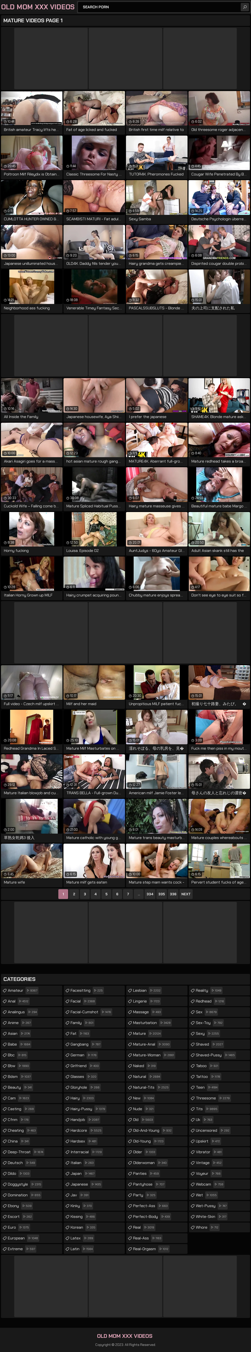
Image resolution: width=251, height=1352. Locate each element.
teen (207, 1087)
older (144, 1152)
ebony (20, 1206)
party (145, 1195)
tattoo (208, 1076)
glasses (84, 1076)
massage (147, 1012)
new (144, 1098)
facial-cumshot (91, 1012)
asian (19, 1033)
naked (145, 1066)
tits (207, 1109)
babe (19, 1044)
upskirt (208, 1141)
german (84, 1055)
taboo (207, 1066)
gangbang (86, 1044)
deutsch (22, 1162)
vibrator (209, 1152)
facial (83, 1001)
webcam (210, 1184)
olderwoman (150, 1162)
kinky (82, 1206)
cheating (22, 1130)
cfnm (19, 1119)
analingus (23, 1012)
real (144, 1227)
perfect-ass (151, 1206)
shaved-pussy (216, 1055)
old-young (149, 1141)
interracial (87, 1152)
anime (20, 1022)
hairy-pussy (88, 1109)
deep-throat (26, 1152)
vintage (209, 1162)
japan (83, 1173)
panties (146, 1173)
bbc (18, 1055)
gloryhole (86, 1087)
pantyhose (149, 1184)
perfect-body (152, 1216)
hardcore (87, 1130)
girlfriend (85, 1066)
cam (19, 1098)
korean (84, 1227)
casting (21, 1109)
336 (173, 894)
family (83, 1022)
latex (82, 1238)
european (23, 1238)
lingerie (147, 1001)
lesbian (147, 990)
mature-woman (154, 1055)
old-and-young (153, 1130)
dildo (19, 1173)
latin (82, 1249)
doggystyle (25, 1184)
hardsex (84, 1141)
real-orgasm (151, 1249)
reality (209, 990)
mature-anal (152, 1044)
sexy (208, 1033)
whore (208, 1227)
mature (147, 1033)
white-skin (211, 1216)
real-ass (148, 1238)
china (19, 1141)
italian (83, 1162)
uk (204, 1119)
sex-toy (210, 1022)
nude (144, 1109)
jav (80, 1195)
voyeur (209, 1173)
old (143, 1119)
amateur (23, 990)
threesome (213, 1098)
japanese (86, 1184)
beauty (20, 1087)
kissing (83, 1216)
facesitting (87, 990)
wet (207, 1195)
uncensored (213, 1130)
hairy (83, 1098)
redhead (210, 1001)
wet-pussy (212, 1206)
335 (161, 894)
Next (186, 894)
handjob (85, 1119)
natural (147, 1076)
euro (19, 1227)
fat (80, 1033)
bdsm (20, 1076)
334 (150, 894)
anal (19, 1001)
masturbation (152, 1022)
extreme (22, 1249)
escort (20, 1216)
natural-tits (151, 1087)
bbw (19, 1066)
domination (25, 1195)
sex (207, 1012)
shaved (210, 1044)
